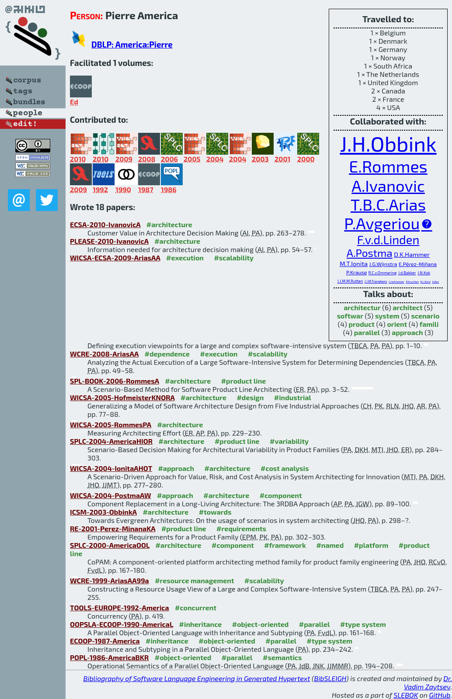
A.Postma (370, 252)
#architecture (169, 224)
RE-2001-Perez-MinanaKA (112, 528)
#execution (185, 257)
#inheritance (200, 624)
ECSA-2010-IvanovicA (105, 224)
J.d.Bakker (407, 272)
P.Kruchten (412, 281)
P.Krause (356, 272)
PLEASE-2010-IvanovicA (109, 241)
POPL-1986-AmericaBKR (109, 657)
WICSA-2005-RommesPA (110, 424)
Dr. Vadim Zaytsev (428, 682)
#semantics (282, 657)
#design (250, 397)
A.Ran (435, 281)
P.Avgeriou (382, 223)
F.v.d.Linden (388, 239)
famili (429, 324)
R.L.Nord (426, 281)
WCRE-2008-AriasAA (104, 354)
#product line (243, 381)
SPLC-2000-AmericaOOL (110, 545)
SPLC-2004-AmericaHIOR (111, 441)
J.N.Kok (423, 272)
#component (281, 495)
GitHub (440, 695)
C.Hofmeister (396, 281)
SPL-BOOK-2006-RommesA (114, 381)
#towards (215, 512)
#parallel (314, 624)
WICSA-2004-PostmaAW (110, 495)
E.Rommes (388, 166)
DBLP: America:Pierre (132, 44)
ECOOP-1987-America (105, 641)
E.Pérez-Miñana (418, 264)
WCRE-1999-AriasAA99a (109, 580)
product (361, 324)
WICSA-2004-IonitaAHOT (111, 468)
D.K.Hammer (412, 254)
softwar (350, 315)
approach (407, 332)
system (387, 315)
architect (407, 307)
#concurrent (195, 607)
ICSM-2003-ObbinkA (103, 512)
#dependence (167, 354)
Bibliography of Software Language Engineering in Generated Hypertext (196, 678)
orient (397, 324)
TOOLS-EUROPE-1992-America (119, 607)
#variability (289, 441)
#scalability (234, 257)
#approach (176, 468)
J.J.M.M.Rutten (350, 281)
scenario (425, 315)
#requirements (241, 528)
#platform (371, 545)
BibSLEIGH (330, 678)
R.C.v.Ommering (383, 272)
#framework (285, 545)
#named (330, 545)
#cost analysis (285, 468)
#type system (363, 624)
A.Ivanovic (388, 185)
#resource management (194, 580)
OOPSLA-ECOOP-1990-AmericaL (121, 624)
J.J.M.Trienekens (376, 281)
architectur (362, 307)
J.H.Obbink (388, 143)
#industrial (292, 397)
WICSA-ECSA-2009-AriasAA (115, 257)
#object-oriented (260, 624)
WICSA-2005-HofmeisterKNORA (122, 397)
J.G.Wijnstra (383, 264)
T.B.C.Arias (388, 204)
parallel (367, 332)
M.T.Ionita (354, 263)
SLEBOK (405, 695)
